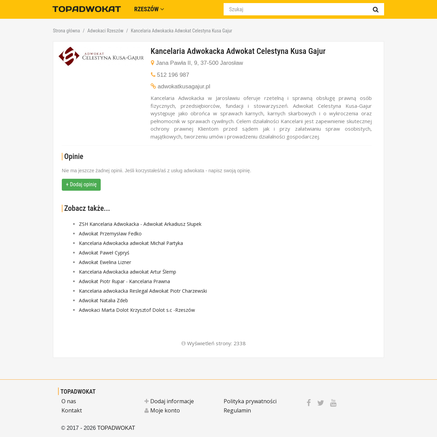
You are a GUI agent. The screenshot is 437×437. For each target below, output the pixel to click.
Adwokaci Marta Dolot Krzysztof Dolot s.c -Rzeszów (137, 310)
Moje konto (162, 410)
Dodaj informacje (169, 401)
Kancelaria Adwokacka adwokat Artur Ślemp (127, 271)
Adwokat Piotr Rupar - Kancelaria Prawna (124, 281)
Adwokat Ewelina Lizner (105, 262)
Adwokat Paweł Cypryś (104, 252)
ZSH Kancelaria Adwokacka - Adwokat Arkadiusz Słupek (140, 224)
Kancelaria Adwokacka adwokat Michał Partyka (131, 243)
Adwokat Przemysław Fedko (110, 233)
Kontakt (71, 410)
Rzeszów (149, 9)
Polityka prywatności (250, 401)
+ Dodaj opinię (81, 184)
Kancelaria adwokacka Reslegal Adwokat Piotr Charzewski (143, 291)
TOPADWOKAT (78, 391)
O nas (68, 401)
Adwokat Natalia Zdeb (103, 300)
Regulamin (237, 410)
